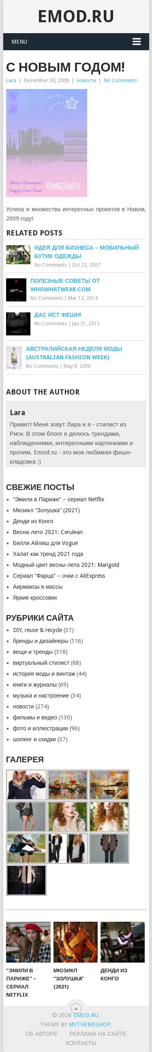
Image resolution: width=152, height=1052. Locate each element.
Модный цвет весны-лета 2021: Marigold (66, 565)
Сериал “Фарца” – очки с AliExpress (59, 576)
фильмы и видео (35, 717)
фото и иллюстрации (40, 728)
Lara (11, 80)
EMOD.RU (76, 16)
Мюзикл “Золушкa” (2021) (46, 510)
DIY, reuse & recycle (37, 630)
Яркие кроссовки (35, 597)
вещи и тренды (33, 652)
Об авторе (42, 1034)
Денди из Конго (33, 521)
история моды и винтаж (44, 673)
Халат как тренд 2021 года (48, 554)
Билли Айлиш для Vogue (45, 543)
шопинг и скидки (34, 739)
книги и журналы (35, 684)
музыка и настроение (41, 695)
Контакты (81, 1043)
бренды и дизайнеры (41, 641)
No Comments (120, 80)
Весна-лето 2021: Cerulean (48, 532)
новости (86, 80)
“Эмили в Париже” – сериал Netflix (59, 499)
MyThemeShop (89, 1024)
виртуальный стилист (41, 663)
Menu (19, 41)
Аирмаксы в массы (38, 586)
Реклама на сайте (97, 1034)
